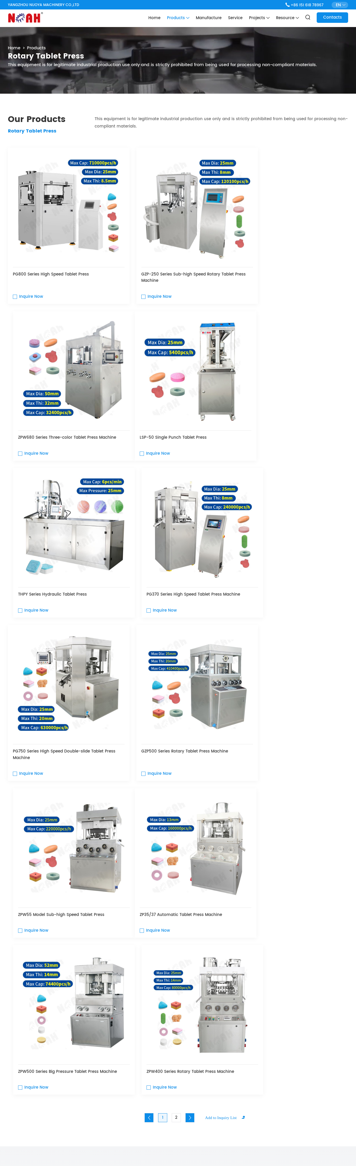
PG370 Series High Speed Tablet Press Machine (291, 414)
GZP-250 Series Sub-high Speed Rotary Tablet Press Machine (175, 265)
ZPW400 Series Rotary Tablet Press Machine (288, 711)
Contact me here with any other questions (67, 1049)
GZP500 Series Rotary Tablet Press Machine (172, 559)
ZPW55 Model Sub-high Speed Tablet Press (288, 559)
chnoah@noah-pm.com (260, 1065)
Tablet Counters (208, 898)
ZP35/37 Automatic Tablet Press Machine (54, 711)
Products (178, 18)
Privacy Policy (171, 1153)
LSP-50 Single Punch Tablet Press (46, 414)
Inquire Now (31, 285)
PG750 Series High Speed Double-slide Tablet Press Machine (58, 563)
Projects (259, 18)
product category (47, 821)
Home (154, 18)
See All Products (325, 823)
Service (235, 18)
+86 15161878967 (251, 1084)
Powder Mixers (93, 898)
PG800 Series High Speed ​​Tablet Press (51, 262)
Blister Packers (265, 898)
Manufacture (209, 18)
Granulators (151, 898)
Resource (287, 18)
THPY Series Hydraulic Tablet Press (163, 414)
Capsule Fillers (323, 898)
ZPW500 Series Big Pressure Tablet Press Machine (169, 715)
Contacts (332, 17)
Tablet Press (36, 898)
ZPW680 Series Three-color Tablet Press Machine (294, 262)
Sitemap (148, 1153)
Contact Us (178, 985)
